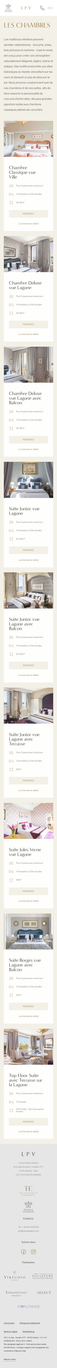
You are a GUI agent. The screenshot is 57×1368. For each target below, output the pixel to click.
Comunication (9, 1323)
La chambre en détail (28, 232)
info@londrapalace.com (28, 1231)
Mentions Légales (10, 1332)
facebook (24, 1252)
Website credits (10, 1359)
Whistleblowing (28, 1332)
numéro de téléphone (42, 8)
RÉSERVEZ (28, 222)
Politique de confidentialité (30, 1323)
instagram (33, 1252)
